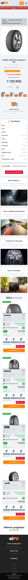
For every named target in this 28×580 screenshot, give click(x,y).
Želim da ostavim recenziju (14, 172)
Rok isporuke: (7, 325)
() (22, 3)
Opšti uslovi (14, 566)
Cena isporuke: (8, 323)
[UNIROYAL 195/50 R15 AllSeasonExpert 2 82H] (14, 363)
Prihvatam (11, 577)
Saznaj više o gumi (14, 350)
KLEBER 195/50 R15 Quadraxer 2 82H (11, 23)
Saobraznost (14, 571)
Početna (4, 20)
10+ (23, 327)
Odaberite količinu (6, 344)
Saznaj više (17, 577)
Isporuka (14, 568)
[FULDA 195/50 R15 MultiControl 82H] (14, 307)
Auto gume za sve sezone (15, 20)
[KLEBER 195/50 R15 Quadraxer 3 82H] (14, 475)
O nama (14, 563)
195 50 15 (4, 22)
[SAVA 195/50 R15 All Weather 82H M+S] (14, 419)
